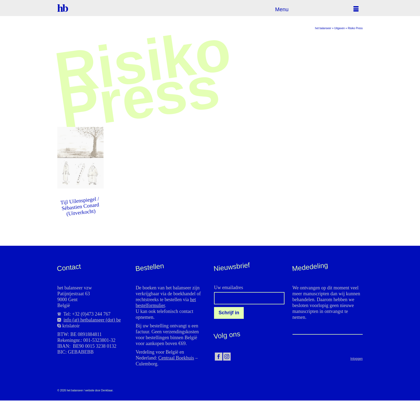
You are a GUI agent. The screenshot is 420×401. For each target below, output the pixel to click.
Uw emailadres (228, 287)
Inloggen (356, 359)
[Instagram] (227, 357)
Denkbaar (107, 390)
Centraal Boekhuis (176, 358)
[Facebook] (218, 357)
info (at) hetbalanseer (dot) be (92, 320)
